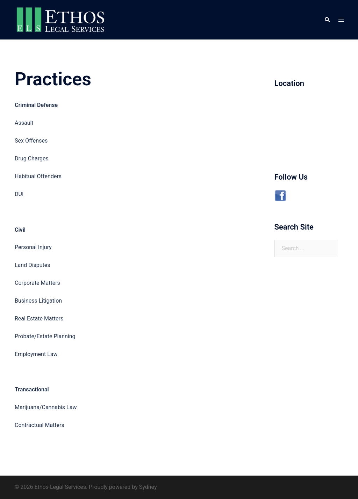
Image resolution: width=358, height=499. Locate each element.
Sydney (148, 487)
